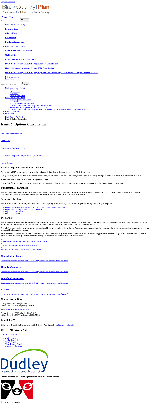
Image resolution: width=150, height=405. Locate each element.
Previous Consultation (14, 42)
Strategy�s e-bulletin (66, 325)
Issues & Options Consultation (18, 50)
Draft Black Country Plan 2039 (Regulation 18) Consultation (31, 64)
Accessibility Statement (13, 346)
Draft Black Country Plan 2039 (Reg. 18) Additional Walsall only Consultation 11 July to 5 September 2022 (51, 73)
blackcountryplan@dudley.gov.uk (18, 309)
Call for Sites (11, 55)
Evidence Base (11, 29)
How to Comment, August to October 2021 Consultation (29, 68)
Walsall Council (10, 342)
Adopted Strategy (13, 33)
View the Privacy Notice (9, 334)
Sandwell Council (11, 340)
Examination (10, 38)
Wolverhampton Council (13, 344)
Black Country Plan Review (15, 117)
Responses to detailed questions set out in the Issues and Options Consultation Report (35, 207)
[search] (10, 21)
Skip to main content (8, 2)
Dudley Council (10, 338)
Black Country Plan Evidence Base (20, 59)
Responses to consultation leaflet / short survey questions (25, 209)
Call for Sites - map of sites (14, 211)
